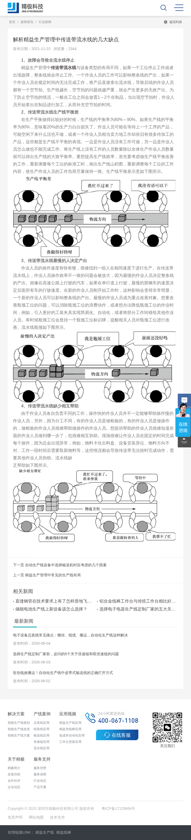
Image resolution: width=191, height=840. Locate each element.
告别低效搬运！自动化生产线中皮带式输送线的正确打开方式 (63, 673)
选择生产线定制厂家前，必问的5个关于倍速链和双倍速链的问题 (66, 654)
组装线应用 (41, 729)
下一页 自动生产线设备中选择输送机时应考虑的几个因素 (60, 565)
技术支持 (57, 817)
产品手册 (40, 787)
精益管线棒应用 (70, 729)
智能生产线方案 (19, 735)
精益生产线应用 (70, 723)
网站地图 (36, 817)
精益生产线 (44, 832)
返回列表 (172, 22)
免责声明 (16, 817)
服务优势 (40, 768)
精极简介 (14, 768)
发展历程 (14, 774)
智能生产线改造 (19, 729)
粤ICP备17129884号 (118, 808)
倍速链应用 (41, 742)
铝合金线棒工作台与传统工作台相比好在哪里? (137, 601)
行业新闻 (45, 22)
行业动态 (40, 781)
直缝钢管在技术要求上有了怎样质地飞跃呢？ (53, 601)
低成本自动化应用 (72, 735)
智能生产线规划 (19, 723)
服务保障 (40, 774)
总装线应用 (41, 723)
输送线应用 (41, 735)
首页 (12, 22)
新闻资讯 (27, 22)
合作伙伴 (14, 781)
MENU (178, 8)
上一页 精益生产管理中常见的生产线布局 (47, 575)
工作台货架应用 (70, 742)
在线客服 (117, 735)
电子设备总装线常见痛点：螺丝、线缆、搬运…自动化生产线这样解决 (70, 635)
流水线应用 (41, 748)
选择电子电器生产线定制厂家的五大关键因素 (137, 609)
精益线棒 (63, 832)
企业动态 (14, 787)
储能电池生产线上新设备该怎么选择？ (50, 609)
